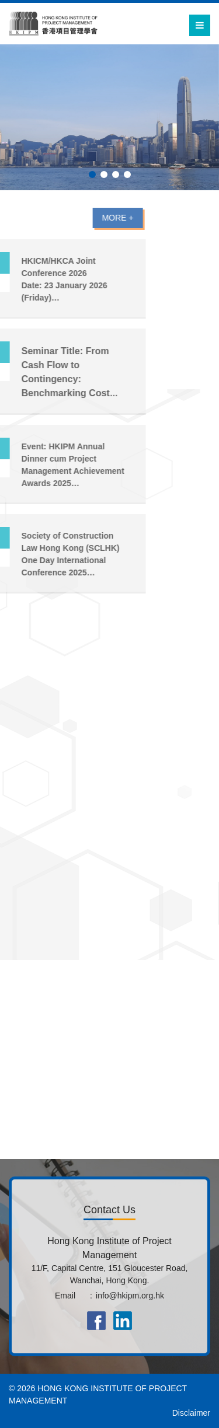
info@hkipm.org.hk (130, 1295)
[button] (92, 174)
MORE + (82, 217)
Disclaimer (191, 1412)
